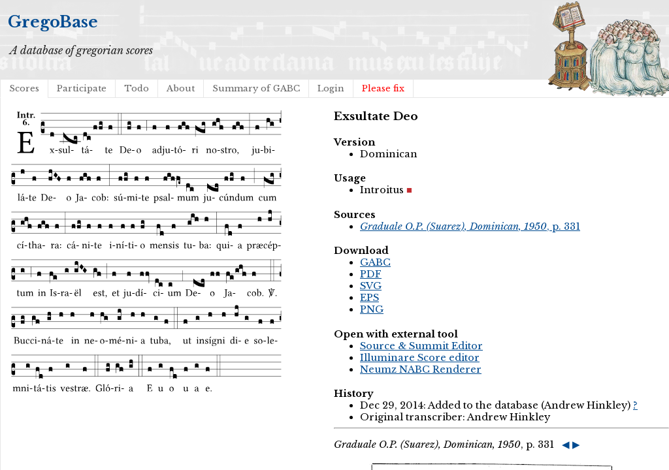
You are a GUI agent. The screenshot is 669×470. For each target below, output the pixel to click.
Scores (24, 88)
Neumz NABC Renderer (420, 369)
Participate (81, 88)
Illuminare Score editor (420, 358)
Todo (136, 88)
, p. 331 (470, 226)
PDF (371, 274)
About (181, 88)
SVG (371, 286)
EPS (369, 298)
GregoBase (53, 21)
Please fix (383, 88)
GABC (375, 262)
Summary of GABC (256, 88)
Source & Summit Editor (421, 346)
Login (331, 88)
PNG (371, 309)
